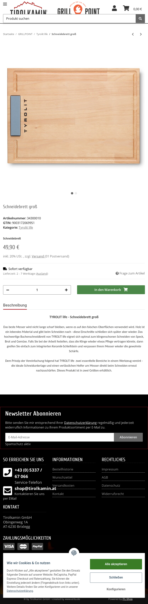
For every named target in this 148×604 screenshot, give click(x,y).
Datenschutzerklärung (80, 423)
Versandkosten (63, 485)
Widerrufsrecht (113, 494)
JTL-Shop (128, 599)
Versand (38, 256)
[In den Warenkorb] (111, 289)
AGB (105, 477)
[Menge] (37, 289)
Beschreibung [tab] (15, 305)
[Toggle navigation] (5, 2)
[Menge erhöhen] (66, 289)
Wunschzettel (62, 477)
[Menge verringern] (7, 289)
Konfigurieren (113, 589)
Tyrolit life (26, 227)
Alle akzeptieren (113, 564)
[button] (114, 9)
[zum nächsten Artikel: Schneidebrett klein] (141, 34)
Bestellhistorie (62, 469)
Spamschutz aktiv (18, 444)
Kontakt (58, 494)
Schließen (113, 577)
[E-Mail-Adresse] (59, 437)
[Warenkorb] (132, 9)
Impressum (110, 469)
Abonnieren (128, 437)
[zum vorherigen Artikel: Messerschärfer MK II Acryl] (133, 34)
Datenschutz (111, 485)
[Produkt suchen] (69, 18)
